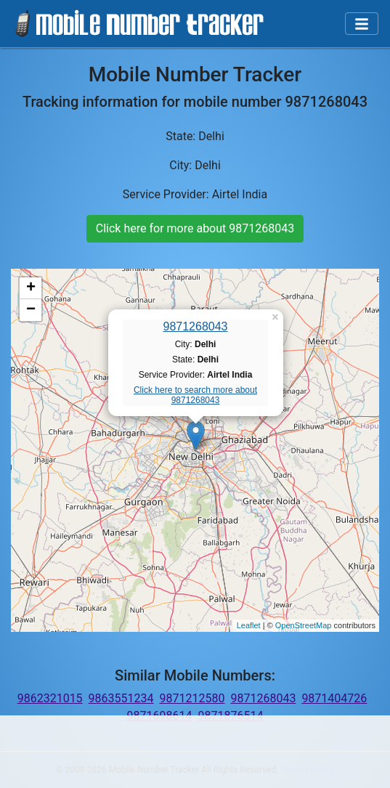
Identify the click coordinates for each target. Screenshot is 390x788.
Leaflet (249, 625)
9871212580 (192, 698)
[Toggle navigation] (361, 24)
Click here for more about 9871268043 (195, 228)
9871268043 (195, 326)
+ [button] (31, 288)
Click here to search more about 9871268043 (195, 395)
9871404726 (334, 698)
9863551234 (121, 698)
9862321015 (50, 698)
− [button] (31, 310)
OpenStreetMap (303, 625)
